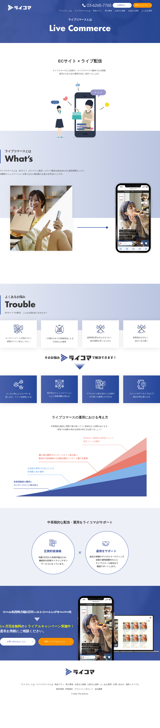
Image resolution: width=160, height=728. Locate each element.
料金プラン (97, 11)
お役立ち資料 (133, 11)
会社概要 (98, 689)
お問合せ (121, 5)
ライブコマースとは (82, 11)
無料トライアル (141, 5)
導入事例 (108, 11)
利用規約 (69, 689)
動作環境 (60, 689)
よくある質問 (147, 11)
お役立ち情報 (120, 11)
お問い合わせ (118, 684)
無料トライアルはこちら (54, 641)
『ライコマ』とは (65, 11)
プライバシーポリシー (83, 689)
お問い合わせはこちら (16, 641)
